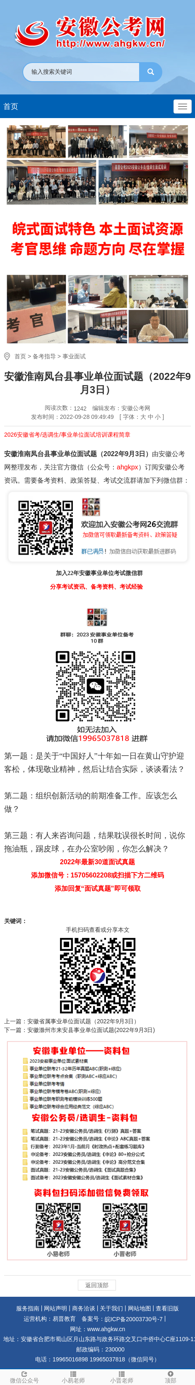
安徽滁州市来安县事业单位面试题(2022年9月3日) (91, 1030)
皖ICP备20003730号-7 (134, 1319)
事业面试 (74, 356)
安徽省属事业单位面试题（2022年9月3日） (83, 1021)
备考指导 (44, 356)
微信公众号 (24, 1377)
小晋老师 (122, 1377)
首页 (10, 106)
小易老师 (73, 1377)
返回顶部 (96, 1285)
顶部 (170, 1377)
